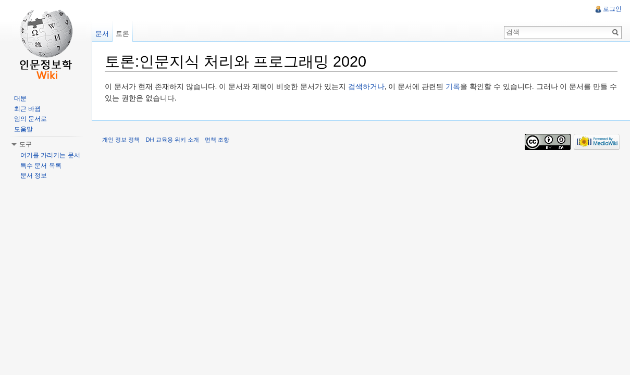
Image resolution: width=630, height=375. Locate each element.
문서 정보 (33, 175)
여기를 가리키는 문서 (50, 155)
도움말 (23, 129)
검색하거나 (366, 86)
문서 (102, 34)
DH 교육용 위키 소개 (172, 139)
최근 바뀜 (27, 109)
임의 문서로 (30, 118)
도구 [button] (25, 144)
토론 (122, 34)
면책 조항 (217, 139)
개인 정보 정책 (121, 139)
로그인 (612, 8)
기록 (453, 86)
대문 (20, 98)
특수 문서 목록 (40, 165)
